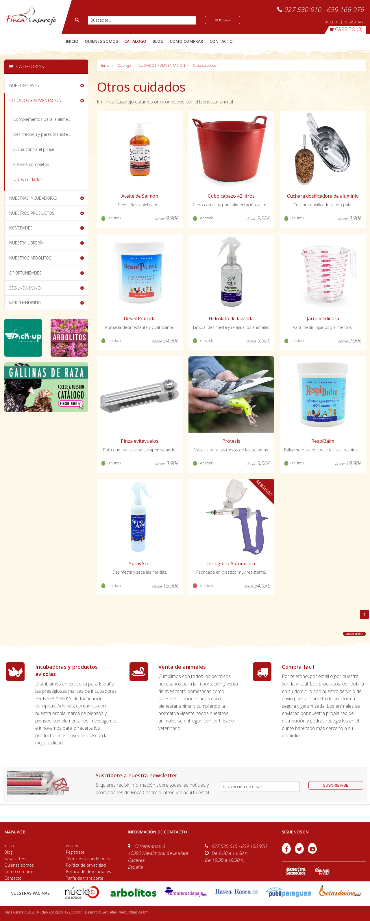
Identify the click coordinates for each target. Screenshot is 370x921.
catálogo (135, 41)
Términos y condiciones (88, 858)
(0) (346, 29)
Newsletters (15, 858)
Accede (72, 845)
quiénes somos (101, 41)
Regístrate (75, 852)
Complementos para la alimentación (47, 119)
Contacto (13, 878)
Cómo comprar (18, 871)
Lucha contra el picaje (33, 149)
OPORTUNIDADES (25, 273)
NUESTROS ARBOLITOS (30, 258)
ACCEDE (332, 22)
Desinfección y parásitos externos (44, 134)
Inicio (72, 41)
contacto (221, 41)
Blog (8, 852)
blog (158, 41)
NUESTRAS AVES (24, 85)
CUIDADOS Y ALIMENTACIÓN (161, 65)
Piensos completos (31, 164)
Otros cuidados (204, 65)
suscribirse (335, 785)
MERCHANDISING (25, 302)
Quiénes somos (19, 865)
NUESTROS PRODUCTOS (31, 213)
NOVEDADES (21, 228)
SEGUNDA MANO (25, 288)
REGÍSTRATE (355, 22)
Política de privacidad (86, 865)
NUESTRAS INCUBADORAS (33, 198)
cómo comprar (186, 41)
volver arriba (354, 633)
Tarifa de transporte (84, 878)
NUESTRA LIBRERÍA (26, 243)
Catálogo (124, 65)
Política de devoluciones (88, 871)
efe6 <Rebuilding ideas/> (129, 912)
